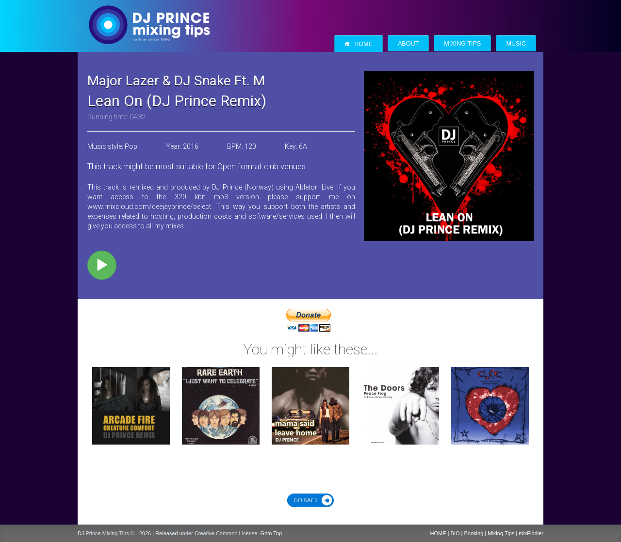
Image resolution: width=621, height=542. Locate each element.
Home (358, 44)
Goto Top (271, 533)
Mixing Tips (462, 43)
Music (516, 43)
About (408, 43)
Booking (474, 533)
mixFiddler (531, 533)
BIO (455, 533)
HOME (438, 533)
